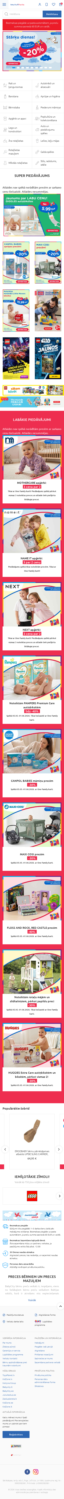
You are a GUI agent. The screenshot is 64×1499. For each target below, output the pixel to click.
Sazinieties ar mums (44, 1358)
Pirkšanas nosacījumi (44, 1354)
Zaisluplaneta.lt (10, 1399)
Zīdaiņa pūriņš (9, 1347)
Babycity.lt (7, 1387)
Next (58, 1149)
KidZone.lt (7, 1407)
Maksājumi (39, 1343)
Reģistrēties (16, 1434)
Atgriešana (40, 1350)
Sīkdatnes (39, 1386)
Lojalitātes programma (13, 1354)
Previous (5, 1149)
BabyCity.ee (8, 1391)
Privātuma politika (43, 1375)
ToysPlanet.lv (9, 1375)
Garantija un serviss (11, 1350)
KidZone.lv (7, 1379)
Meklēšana (52, 14)
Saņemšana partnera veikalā (47, 1362)
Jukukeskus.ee (9, 1395)
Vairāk (32, 1300)
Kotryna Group (9, 1383)
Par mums (7, 1343)
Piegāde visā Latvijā (44, 1347)
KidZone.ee (8, 1403)
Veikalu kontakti (10, 1358)
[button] (8, 51)
